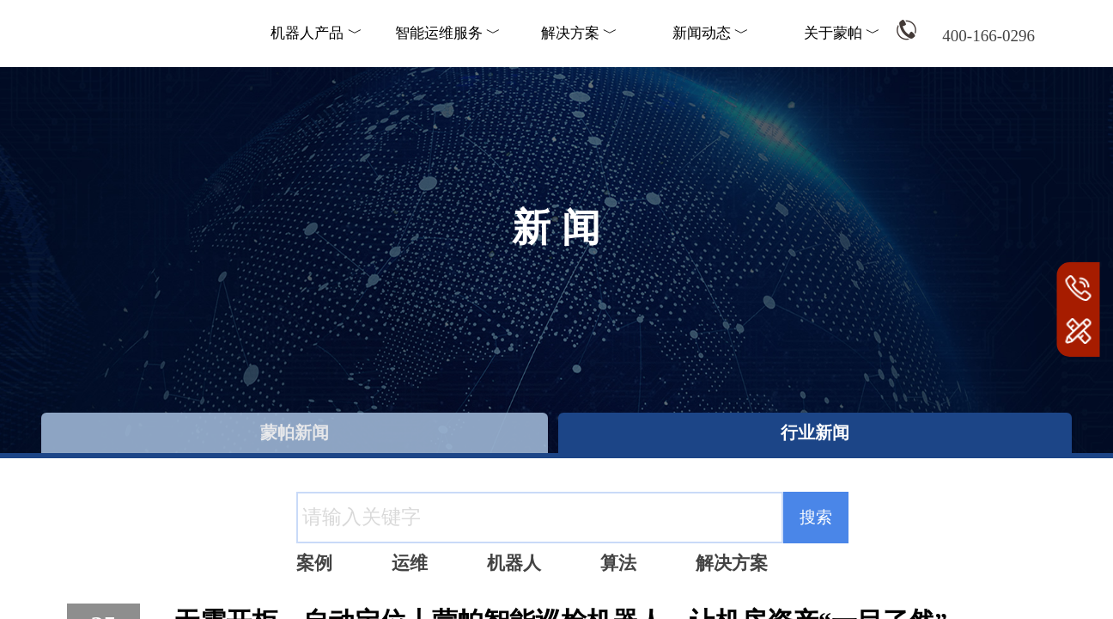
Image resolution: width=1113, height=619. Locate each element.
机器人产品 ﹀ (316, 33)
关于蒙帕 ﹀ (842, 33)
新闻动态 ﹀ (710, 33)
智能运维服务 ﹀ (448, 33)
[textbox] (539, 517)
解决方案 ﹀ (579, 33)
